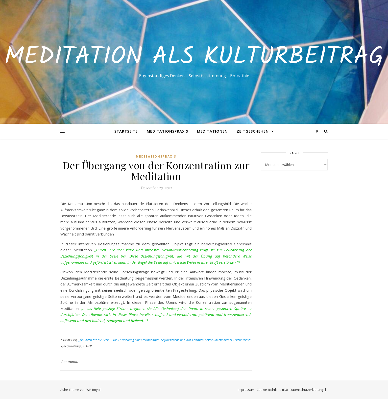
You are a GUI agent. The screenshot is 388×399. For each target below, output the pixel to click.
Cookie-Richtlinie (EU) (272, 389)
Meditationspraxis (167, 131)
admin (73, 361)
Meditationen (212, 131)
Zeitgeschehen (253, 131)
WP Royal (93, 389)
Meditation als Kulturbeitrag (194, 57)
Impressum (246, 389)
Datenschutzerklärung (306, 389)
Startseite (126, 131)
